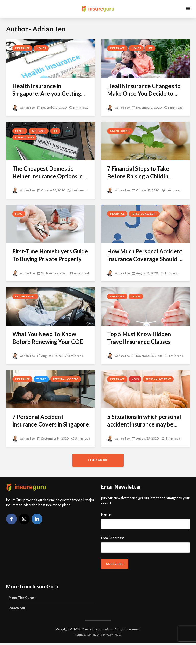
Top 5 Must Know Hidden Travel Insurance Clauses (139, 338)
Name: (106, 516)
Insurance (22, 48)
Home (18, 213)
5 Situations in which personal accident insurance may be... (144, 420)
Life (150, 48)
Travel (135, 296)
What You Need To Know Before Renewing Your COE (47, 338)
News (135, 379)
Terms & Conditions (88, 636)
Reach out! (17, 609)
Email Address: (112, 539)
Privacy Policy (112, 636)
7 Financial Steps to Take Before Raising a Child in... (139, 172)
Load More (98, 460)
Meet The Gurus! (22, 599)
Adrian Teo (23, 107)
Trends (41, 379)
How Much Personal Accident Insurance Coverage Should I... (145, 255)
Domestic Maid (24, 137)
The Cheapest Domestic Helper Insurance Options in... (49, 172)
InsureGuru (105, 631)
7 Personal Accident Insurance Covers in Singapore (50, 420)
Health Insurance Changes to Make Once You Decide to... (144, 89)
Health (41, 48)
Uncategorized (120, 131)
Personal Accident (144, 213)
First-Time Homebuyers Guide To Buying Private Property (50, 255)
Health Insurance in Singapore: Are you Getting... (48, 89)
